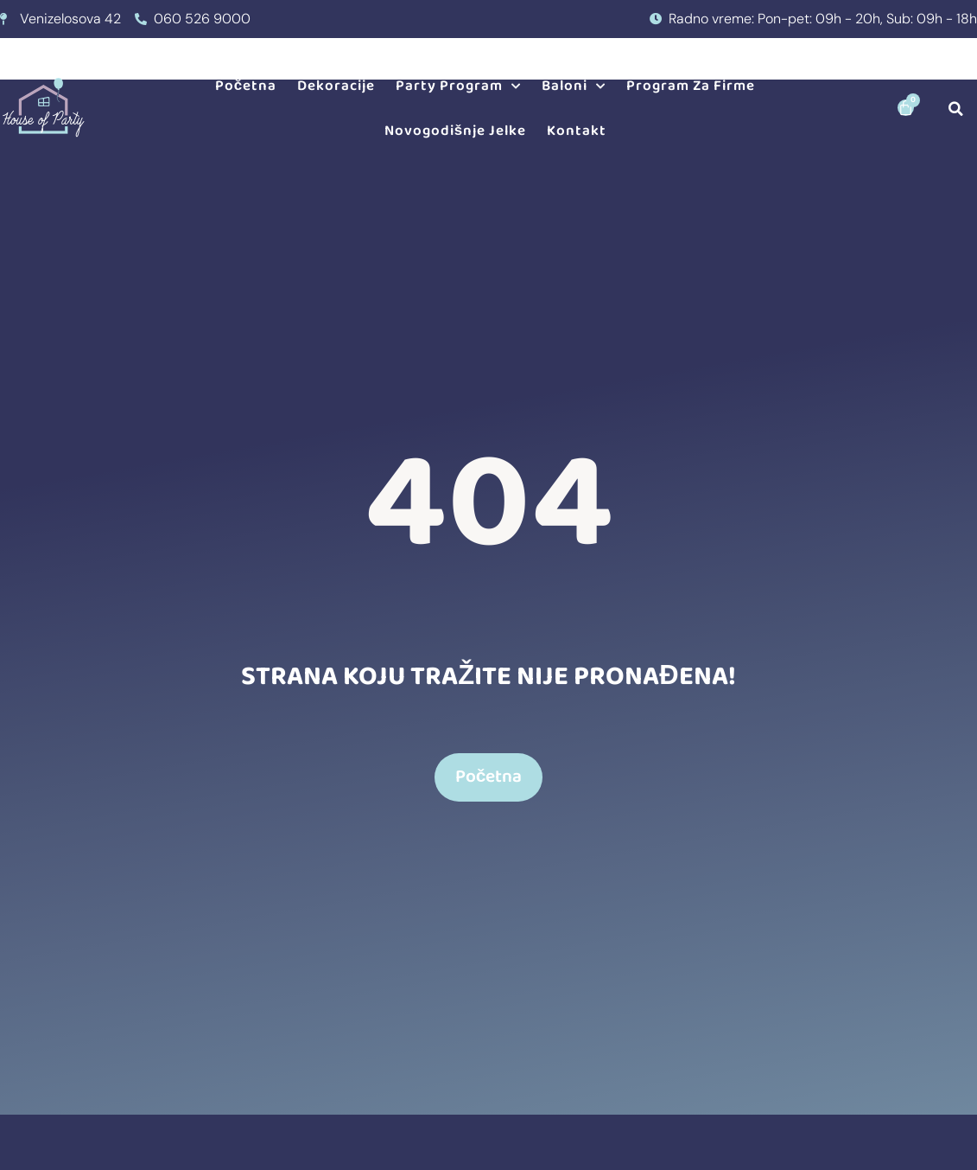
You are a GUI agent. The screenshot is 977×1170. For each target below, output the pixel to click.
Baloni (574, 86)
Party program (458, 86)
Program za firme (690, 86)
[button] (956, 108)
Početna (245, 86)
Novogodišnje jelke (455, 131)
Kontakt (576, 131)
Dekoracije (336, 86)
